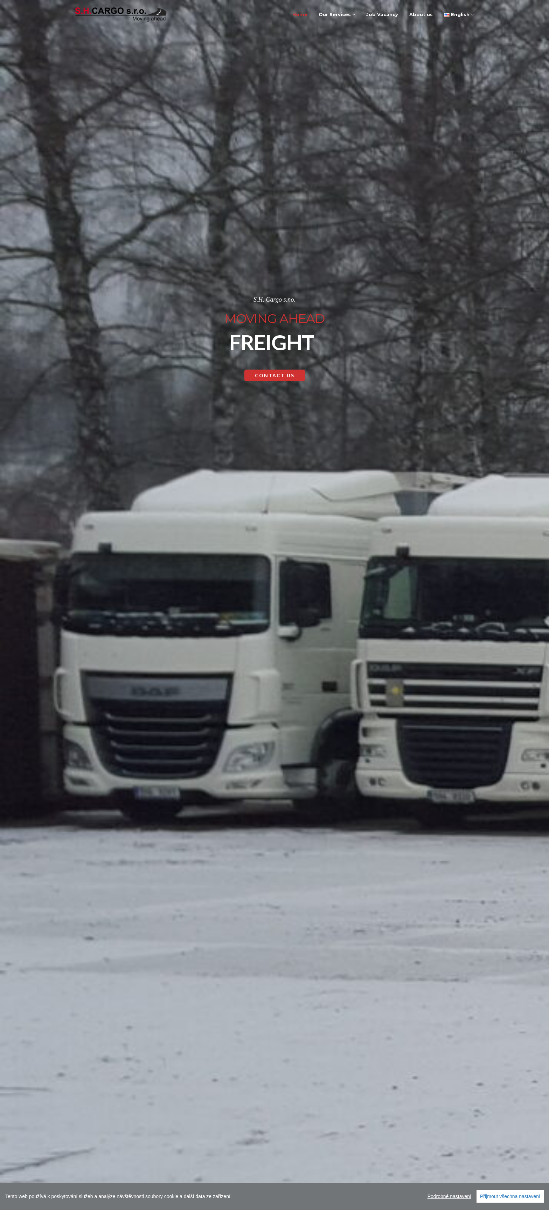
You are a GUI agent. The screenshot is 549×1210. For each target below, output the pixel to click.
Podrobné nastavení (449, 1196)
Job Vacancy (382, 14)
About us (421, 14)
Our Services (337, 14)
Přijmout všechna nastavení (510, 1196)
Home (299, 14)
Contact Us (274, 587)
